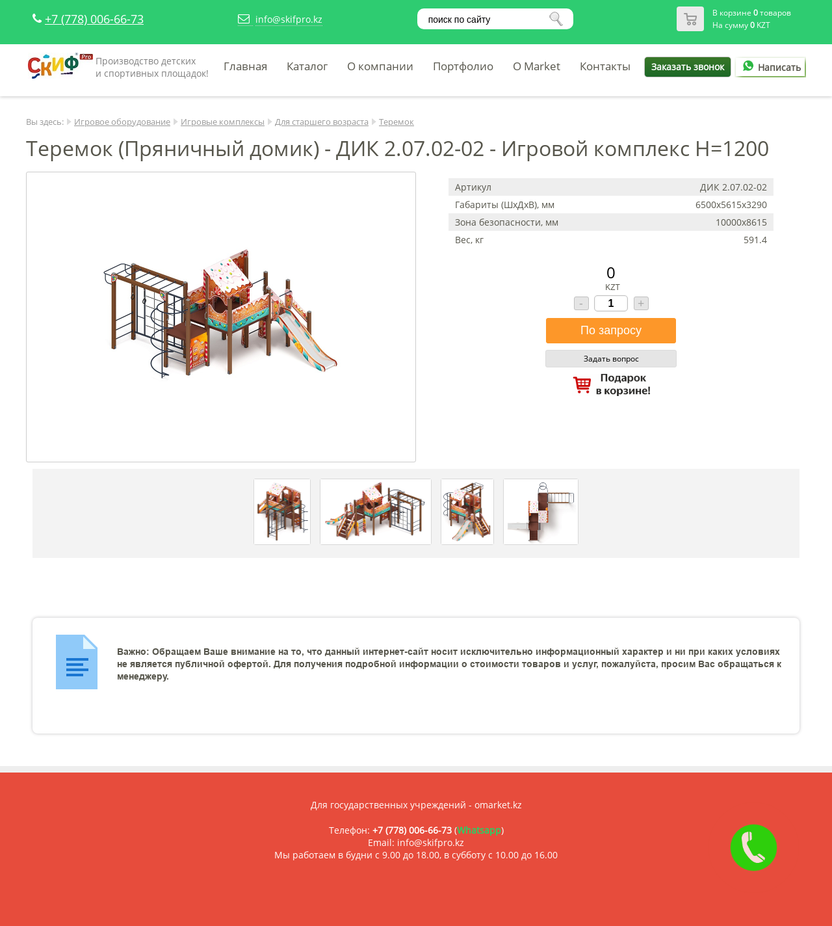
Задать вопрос (611, 358)
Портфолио (463, 66)
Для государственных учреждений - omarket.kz (416, 805)
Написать (769, 67)
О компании (380, 66)
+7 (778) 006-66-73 (94, 19)
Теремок (396, 121)
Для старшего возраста (322, 121)
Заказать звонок (687, 66)
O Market (536, 66)
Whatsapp (479, 830)
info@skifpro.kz (288, 19)
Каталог (307, 66)
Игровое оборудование (122, 121)
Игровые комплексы (223, 121)
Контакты (605, 66)
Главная (245, 66)
